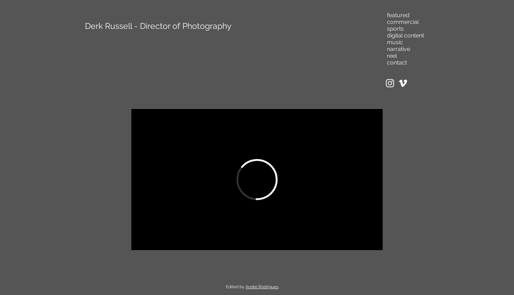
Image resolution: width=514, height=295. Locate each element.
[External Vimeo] (257, 179)
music (395, 42)
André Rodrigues (262, 286)
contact (397, 62)
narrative (398, 49)
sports (395, 28)
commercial (403, 22)
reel (392, 55)
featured (398, 15)
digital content (405, 35)
